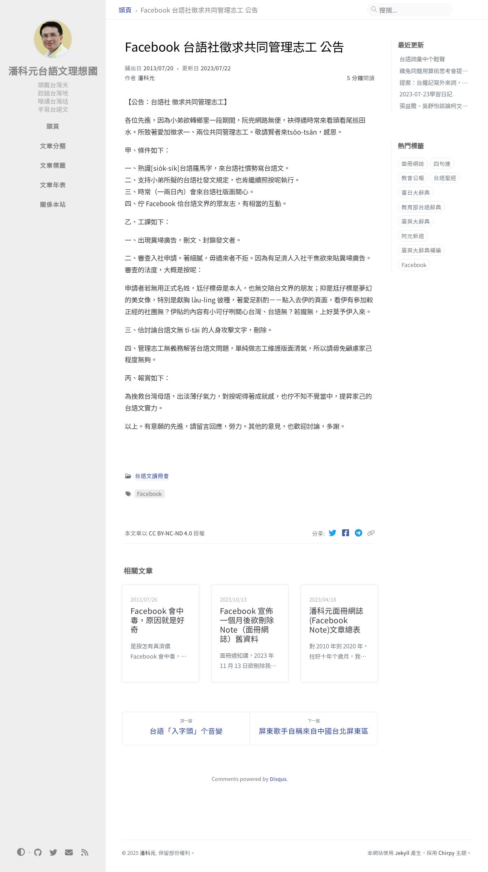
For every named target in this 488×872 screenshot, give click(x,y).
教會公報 (412, 178)
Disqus (278, 779)
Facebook (149, 493)
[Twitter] (333, 532)
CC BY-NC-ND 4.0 (171, 533)
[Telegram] (359, 532)
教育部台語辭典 (421, 207)
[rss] (84, 852)
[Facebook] (346, 532)
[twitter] (53, 852)
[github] (38, 852)
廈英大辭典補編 (421, 250)
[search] (413, 10)
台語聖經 (445, 178)
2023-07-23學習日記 (425, 93)
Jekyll (402, 853)
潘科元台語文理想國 (53, 70)
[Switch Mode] (21, 852)
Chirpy (446, 853)
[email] (69, 852)
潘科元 (146, 78)
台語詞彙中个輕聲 (422, 58)
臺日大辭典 (415, 192)
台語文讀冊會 (152, 476)
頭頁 (126, 10)
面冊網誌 (412, 163)
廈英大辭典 (415, 221)
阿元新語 (412, 236)
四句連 (442, 163)
